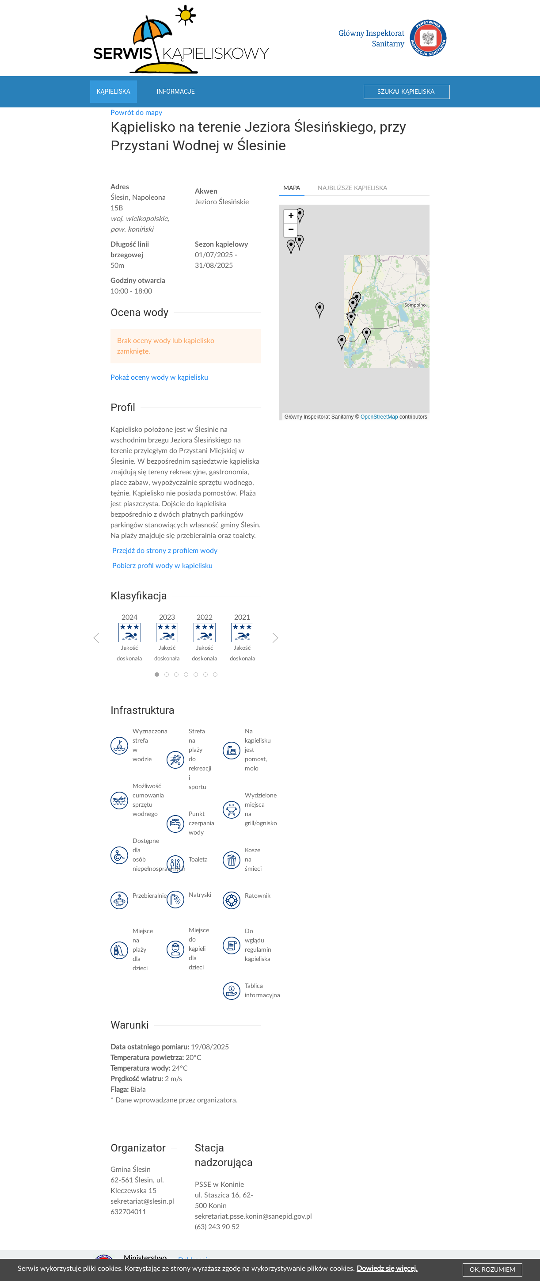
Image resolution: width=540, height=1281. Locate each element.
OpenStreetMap (379, 417)
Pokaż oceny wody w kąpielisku (159, 377)
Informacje (176, 91)
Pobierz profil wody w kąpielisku (161, 565)
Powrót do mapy (136, 112)
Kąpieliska (113, 91)
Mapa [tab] (291, 188)
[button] (96, 637)
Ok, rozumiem (492, 1270)
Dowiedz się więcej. (387, 1268)
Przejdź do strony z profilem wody (163, 550)
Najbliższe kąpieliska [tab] (352, 188)
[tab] (157, 674)
